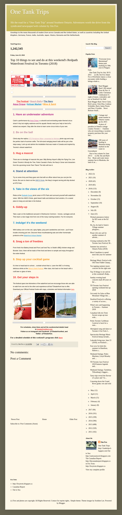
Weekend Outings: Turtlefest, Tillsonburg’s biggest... (100, 371)
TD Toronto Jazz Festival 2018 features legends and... (99, 364)
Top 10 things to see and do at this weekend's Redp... (100, 273)
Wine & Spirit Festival (35, 268)
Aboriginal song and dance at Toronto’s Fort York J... (100, 330)
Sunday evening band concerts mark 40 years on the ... (100, 280)
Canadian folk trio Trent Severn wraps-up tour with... (99, 315)
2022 (91, 174)
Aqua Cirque (19, 104)
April (93, 394)
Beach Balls (36, 101)
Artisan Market (34, 104)
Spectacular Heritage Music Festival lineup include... (100, 336)
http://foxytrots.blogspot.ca (22, 484)
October (94, 199)
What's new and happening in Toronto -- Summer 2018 (100, 307)
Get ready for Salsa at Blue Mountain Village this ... (100, 295)
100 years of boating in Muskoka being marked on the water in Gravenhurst (99, 145)
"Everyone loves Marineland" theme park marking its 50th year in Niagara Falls (99, 64)
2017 (91, 410)
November (95, 196)
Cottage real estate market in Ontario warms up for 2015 (104, 118)
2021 (91, 178)
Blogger (62, 503)
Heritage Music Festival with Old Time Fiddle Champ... (100, 261)
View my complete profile (95, 470)
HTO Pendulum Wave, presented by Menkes (43, 139)
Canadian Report (19, 487)
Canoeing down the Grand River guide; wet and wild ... (100, 383)
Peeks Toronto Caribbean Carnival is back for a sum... (99, 323)
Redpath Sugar (27, 195)
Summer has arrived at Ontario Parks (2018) (98, 248)
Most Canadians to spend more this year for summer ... (100, 254)
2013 (91, 424)
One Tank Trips (29, 11)
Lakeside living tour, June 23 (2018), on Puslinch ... (100, 341)
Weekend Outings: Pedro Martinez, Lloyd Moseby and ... (100, 356)
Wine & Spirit (49, 104)
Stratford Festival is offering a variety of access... (100, 300)
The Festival (22, 101)
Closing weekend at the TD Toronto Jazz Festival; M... (101, 242)
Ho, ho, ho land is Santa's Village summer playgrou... (99, 227)
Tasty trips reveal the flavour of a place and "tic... (100, 377)
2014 (91, 421)
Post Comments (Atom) (29, 424)
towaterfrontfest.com (44, 329)
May (92, 390)
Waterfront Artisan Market (32, 235)
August (93, 207)
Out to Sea (16, 490)
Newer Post (15, 419)
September (95, 203)
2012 (91, 428)
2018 (91, 189)
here (72, 289)
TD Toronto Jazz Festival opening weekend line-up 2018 (100, 288)
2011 (91, 432)
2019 (91, 185)
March (93, 398)
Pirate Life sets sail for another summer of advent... (98, 235)
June (92, 214)
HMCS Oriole (40, 180)
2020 (91, 181)
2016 (91, 413)
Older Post (73, 419)
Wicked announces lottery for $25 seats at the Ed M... (99, 219)
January (94, 405)
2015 (91, 417)
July (92, 210)
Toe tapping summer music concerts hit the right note (100, 267)
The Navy (48, 101)
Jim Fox (104, 442)
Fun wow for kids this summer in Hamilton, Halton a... (99, 348)
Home (44, 419)
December (95, 192)
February (94, 401)
